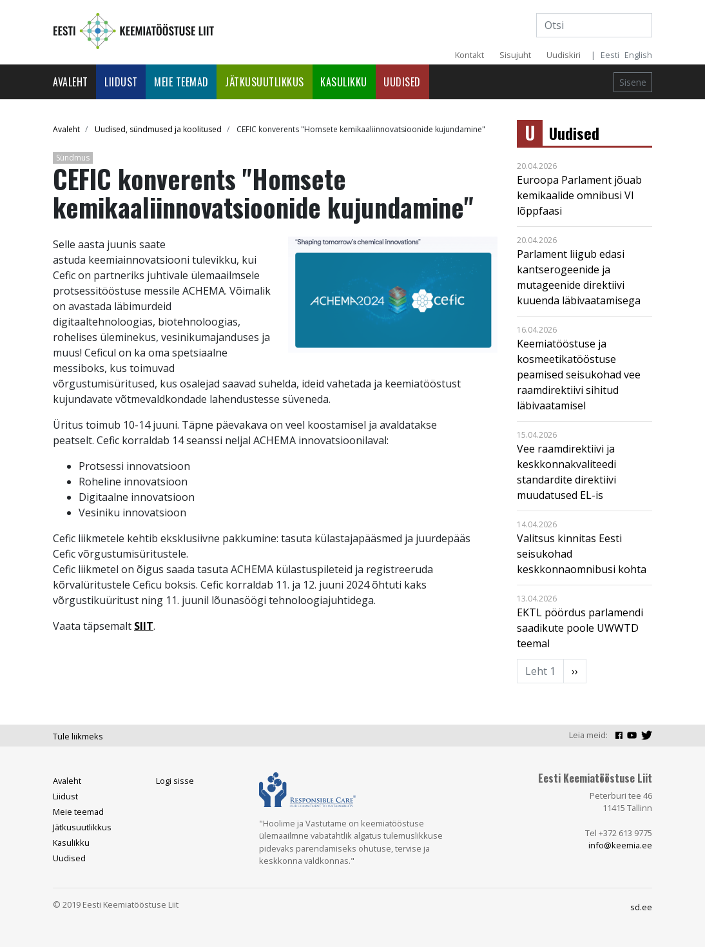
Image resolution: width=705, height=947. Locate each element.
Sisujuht (515, 55)
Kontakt (469, 55)
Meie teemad (181, 82)
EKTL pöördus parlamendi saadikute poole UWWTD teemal (580, 627)
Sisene (632, 82)
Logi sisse (175, 780)
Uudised (402, 82)
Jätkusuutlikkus (264, 82)
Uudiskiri (563, 55)
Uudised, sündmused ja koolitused (158, 129)
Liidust (121, 82)
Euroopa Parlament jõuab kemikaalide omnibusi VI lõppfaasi (579, 195)
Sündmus (73, 157)
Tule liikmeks (78, 736)
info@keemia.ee (620, 845)
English (638, 55)
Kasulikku (343, 82)
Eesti (610, 55)
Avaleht (70, 82)
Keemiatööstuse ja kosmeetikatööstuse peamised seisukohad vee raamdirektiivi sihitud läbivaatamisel (579, 375)
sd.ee (641, 907)
